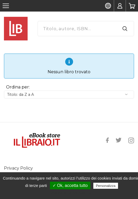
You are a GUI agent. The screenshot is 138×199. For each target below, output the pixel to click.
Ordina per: (18, 87)
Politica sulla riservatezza (71, 193)
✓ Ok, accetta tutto (70, 185)
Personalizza (105, 186)
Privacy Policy (18, 168)
